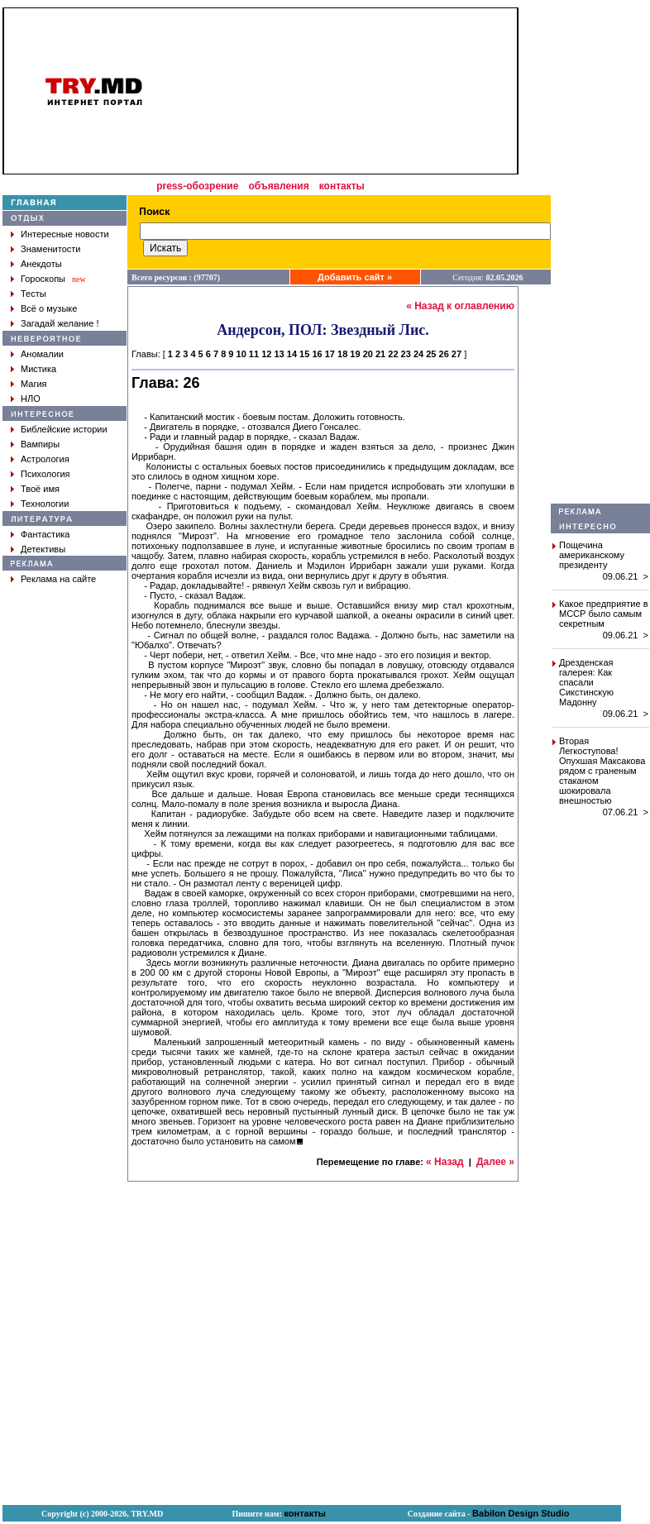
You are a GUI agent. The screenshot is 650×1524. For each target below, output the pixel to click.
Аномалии (42, 354)
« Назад (445, 1162)
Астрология (45, 459)
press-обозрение (197, 186)
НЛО (31, 399)
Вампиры (40, 444)
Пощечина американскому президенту (591, 555)
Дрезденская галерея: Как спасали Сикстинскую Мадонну (586, 682)
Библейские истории (64, 429)
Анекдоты (41, 264)
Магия (34, 384)
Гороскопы (43, 279)
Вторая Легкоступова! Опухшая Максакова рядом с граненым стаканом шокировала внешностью (602, 770)
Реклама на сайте (58, 579)
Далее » (495, 1162)
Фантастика (45, 534)
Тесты (33, 294)
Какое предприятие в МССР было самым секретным (603, 613)
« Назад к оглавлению (460, 306)
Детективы (43, 549)
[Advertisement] (600, 255)
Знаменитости (50, 249)
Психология (45, 474)
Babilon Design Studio (520, 1513)
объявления (278, 186)
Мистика (38, 369)
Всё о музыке (49, 308)
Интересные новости (65, 234)
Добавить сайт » (355, 277)
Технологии (45, 504)
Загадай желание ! (59, 323)
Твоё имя (40, 489)
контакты (342, 186)
